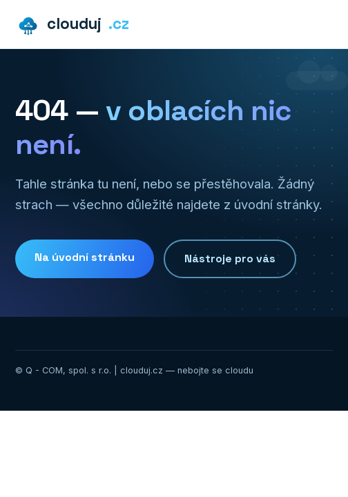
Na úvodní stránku (85, 257)
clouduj (72, 24)
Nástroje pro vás (230, 258)
